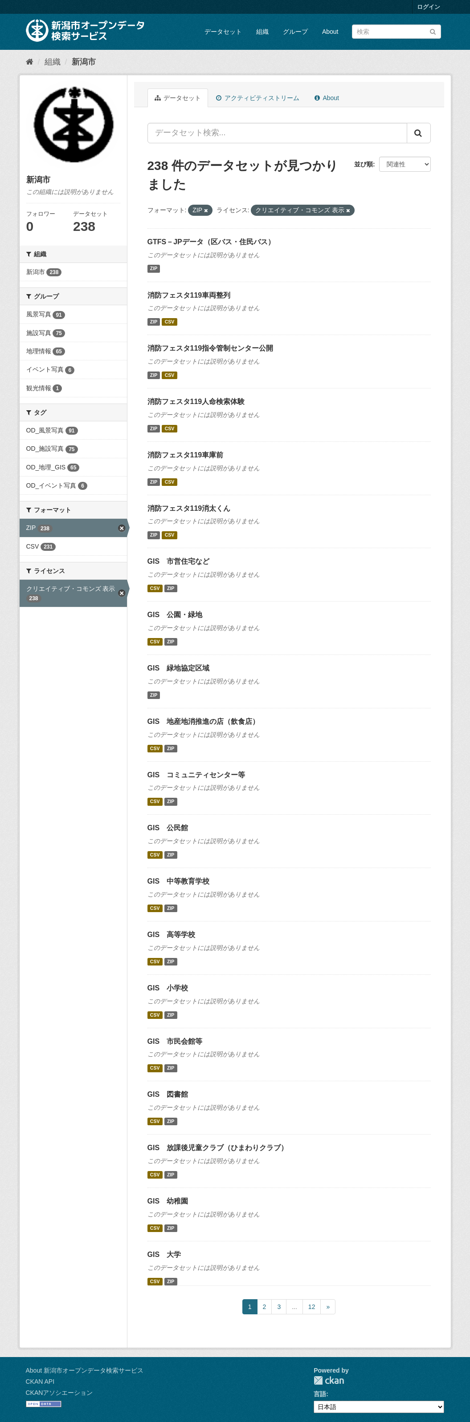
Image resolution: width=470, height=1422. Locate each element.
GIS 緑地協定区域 (178, 668)
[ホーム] (29, 61)
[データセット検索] (396, 31)
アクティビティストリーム (257, 97)
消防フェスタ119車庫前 (185, 455)
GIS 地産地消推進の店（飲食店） (203, 721)
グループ (295, 31)
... (294, 1306)
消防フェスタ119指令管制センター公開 (210, 348)
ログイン (428, 7)
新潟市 (84, 61)
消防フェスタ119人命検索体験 (196, 401)
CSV (170, 321)
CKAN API (40, 1381)
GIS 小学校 (167, 988)
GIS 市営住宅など (178, 561)
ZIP (153, 268)
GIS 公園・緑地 (175, 614)
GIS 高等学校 (171, 934)
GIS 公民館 (167, 828)
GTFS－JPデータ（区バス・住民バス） (211, 242)
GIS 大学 (164, 1254)
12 (311, 1306)
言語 (320, 1394)
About (330, 31)
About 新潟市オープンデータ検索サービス (84, 1370)
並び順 (363, 164)
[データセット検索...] (277, 133)
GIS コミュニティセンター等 (196, 775)
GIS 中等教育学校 (178, 881)
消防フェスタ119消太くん (189, 508)
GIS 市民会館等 (175, 1041)
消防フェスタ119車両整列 (189, 295)
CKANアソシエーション (59, 1392)
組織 (262, 31)
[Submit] (433, 31)
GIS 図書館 (167, 1094)
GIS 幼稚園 (167, 1201)
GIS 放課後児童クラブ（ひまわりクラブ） (217, 1147)
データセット (223, 31)
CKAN (329, 1380)
